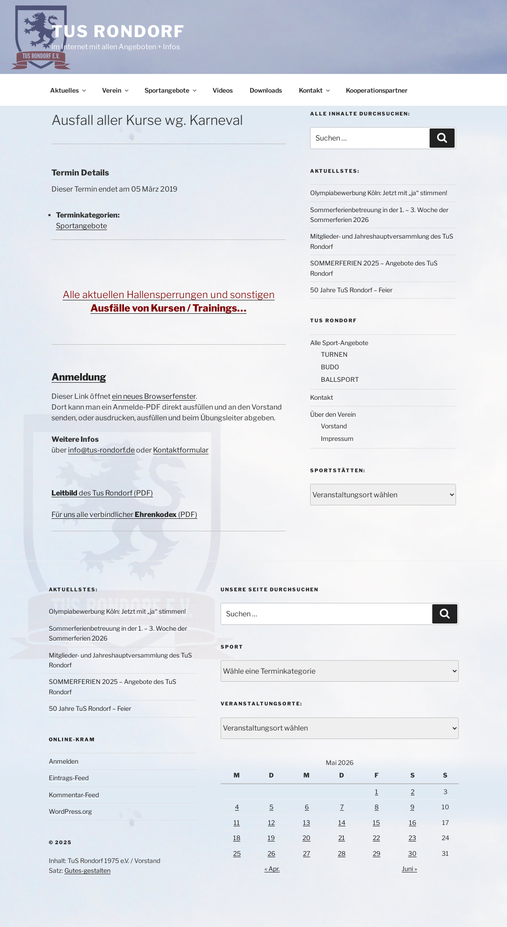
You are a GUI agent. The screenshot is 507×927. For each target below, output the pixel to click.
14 (341, 822)
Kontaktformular (181, 450)
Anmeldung (78, 377)
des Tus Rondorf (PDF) (102, 493)
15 (376, 822)
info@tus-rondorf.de (101, 450)
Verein (116, 90)
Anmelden (63, 761)
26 (271, 853)
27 (306, 853)
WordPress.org (70, 811)
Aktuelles (68, 90)
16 (412, 822)
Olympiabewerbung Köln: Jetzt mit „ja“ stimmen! (378, 193)
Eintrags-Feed (69, 778)
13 (306, 822)
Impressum (337, 438)
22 (376, 838)
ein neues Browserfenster (154, 396)
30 (412, 853)
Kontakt (315, 90)
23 (412, 838)
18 (236, 838)
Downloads (266, 90)
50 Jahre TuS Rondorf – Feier (351, 290)
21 (341, 838)
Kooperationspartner (377, 90)
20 (306, 838)
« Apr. (272, 868)
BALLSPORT (340, 379)
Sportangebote (171, 90)
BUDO (330, 367)
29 (376, 853)
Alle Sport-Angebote (339, 342)
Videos (223, 90)
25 (237, 853)
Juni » (409, 868)
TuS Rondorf (118, 31)
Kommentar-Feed (74, 795)
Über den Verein (333, 414)
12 (271, 822)
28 (341, 853)
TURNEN (334, 354)
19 (271, 838)
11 (237, 822)
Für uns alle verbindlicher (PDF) (124, 514)
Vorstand (334, 426)
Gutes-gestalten (87, 870)
